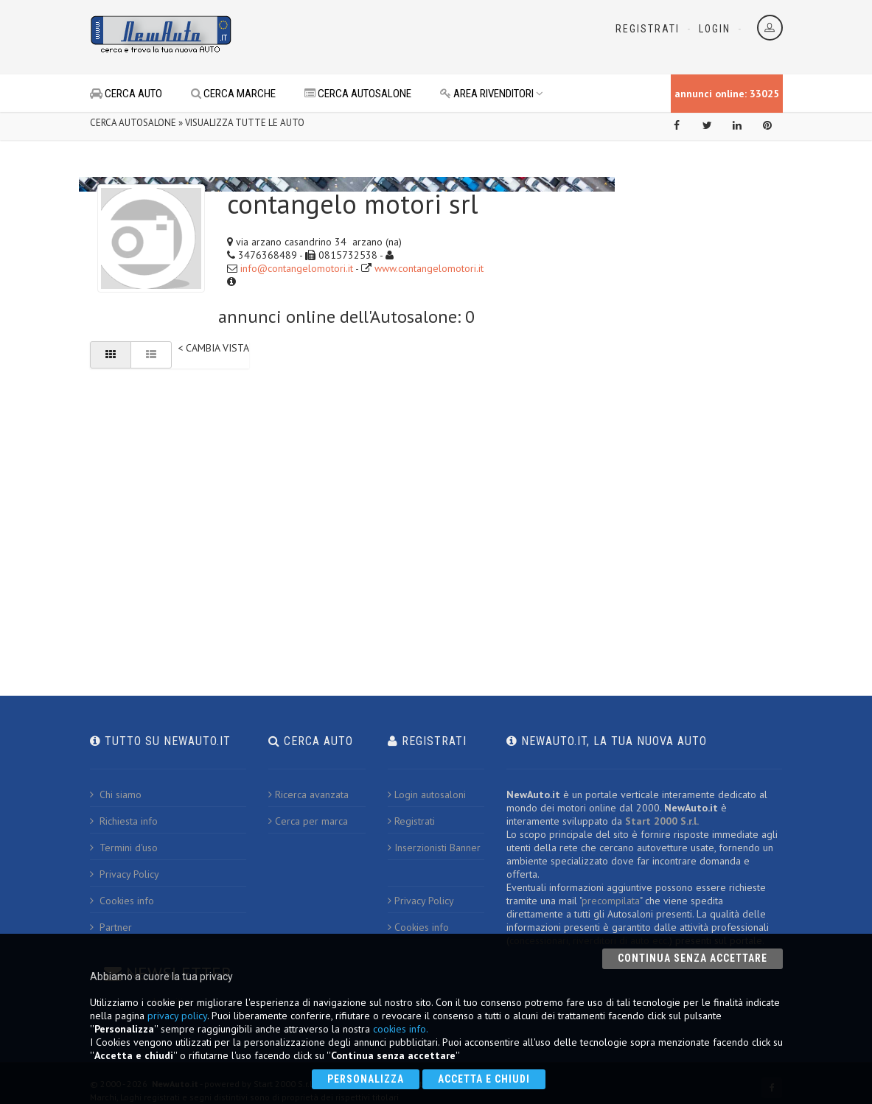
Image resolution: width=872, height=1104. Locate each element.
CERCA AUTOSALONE (357, 93)
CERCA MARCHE (233, 93)
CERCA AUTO (126, 93)
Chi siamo (116, 794)
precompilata (611, 900)
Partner (111, 927)
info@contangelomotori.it (296, 268)
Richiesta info (124, 821)
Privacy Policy (124, 874)
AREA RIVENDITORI (491, 93)
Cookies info (122, 900)
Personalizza (365, 1079)
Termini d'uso (124, 847)
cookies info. (400, 1028)
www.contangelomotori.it (429, 268)
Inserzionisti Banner (434, 847)
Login (714, 29)
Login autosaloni (427, 794)
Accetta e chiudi (484, 1079)
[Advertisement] (418, 37)
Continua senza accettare (692, 958)
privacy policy (177, 1015)
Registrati (647, 29)
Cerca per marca (308, 821)
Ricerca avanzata (308, 794)
